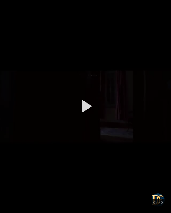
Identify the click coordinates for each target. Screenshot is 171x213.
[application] (85, 106)
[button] (85, 106)
